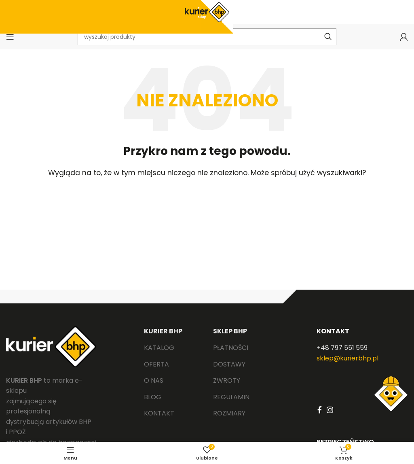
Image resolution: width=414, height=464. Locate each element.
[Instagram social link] (330, 410)
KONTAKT (333, 331)
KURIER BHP (163, 331)
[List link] (172, 348)
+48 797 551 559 (342, 347)
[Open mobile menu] (10, 37)
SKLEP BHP (230, 331)
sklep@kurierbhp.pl (347, 358)
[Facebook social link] (319, 410)
